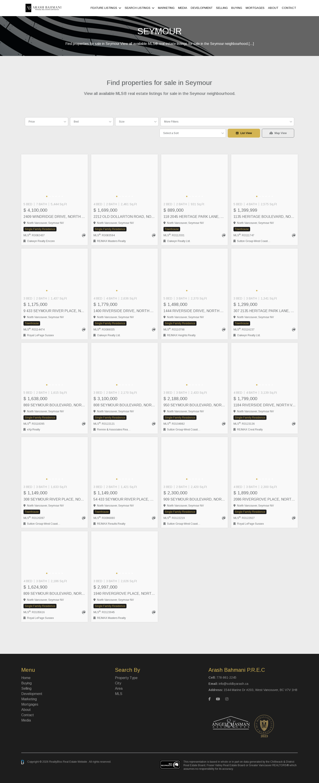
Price (32, 121)
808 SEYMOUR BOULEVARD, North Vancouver (124, 405)
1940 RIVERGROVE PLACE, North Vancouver (124, 593)
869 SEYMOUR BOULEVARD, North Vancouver (54, 405)
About (273, 8)
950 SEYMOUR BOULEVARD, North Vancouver (194, 405)
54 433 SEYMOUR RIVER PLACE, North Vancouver (124, 499)
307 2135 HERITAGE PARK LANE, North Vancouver (264, 311)
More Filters (171, 121)
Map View (278, 133)
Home (26, 678)
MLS (118, 694)
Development (201, 8)
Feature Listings (104, 8)
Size (121, 121)
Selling (222, 8)
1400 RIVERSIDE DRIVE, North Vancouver (124, 311)
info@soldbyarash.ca (233, 683)
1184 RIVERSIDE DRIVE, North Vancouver (264, 405)
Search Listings (137, 8)
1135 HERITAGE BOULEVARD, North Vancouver (264, 217)
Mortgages (255, 8)
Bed (76, 121)
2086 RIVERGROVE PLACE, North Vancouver (264, 499)
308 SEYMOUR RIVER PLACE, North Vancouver (54, 499)
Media (182, 8)
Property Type (126, 678)
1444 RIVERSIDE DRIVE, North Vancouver (194, 311)
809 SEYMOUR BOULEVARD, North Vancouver (54, 593)
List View (244, 133)
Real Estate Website (75, 762)
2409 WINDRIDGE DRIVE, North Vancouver (54, 217)
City (118, 683)
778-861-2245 (226, 677)
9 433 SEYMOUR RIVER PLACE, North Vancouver (54, 311)
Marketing (166, 8)
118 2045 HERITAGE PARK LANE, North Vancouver (194, 217)
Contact (289, 8)
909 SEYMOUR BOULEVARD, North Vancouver (194, 499)
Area (119, 688)
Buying (236, 8)
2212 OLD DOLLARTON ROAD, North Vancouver (124, 217)
